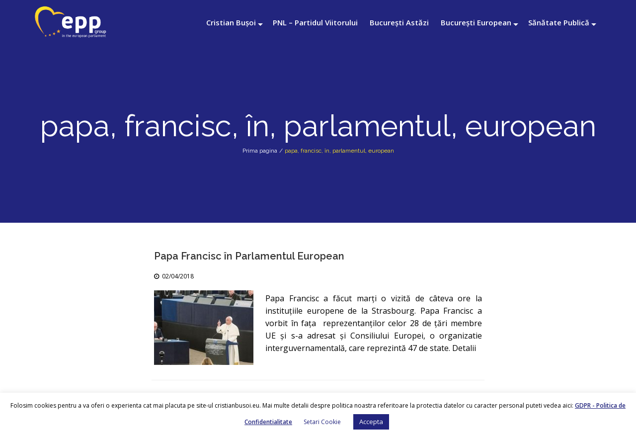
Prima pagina (259, 150)
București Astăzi (399, 22)
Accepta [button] (371, 421)
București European (476, 22)
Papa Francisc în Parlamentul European (249, 256)
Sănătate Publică (558, 22)
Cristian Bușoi (231, 22)
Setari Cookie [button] (322, 422)
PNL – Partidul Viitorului (315, 22)
